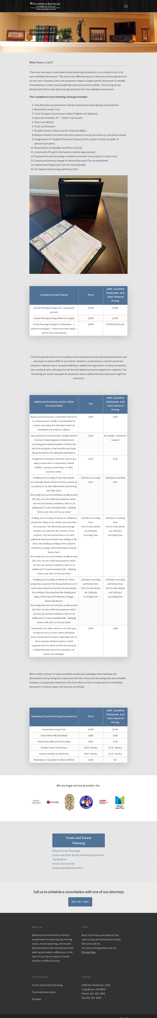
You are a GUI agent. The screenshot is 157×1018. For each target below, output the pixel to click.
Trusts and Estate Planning (47, 985)
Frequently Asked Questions (68, 867)
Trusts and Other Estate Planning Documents (78, 855)
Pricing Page (89, 952)
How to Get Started (63, 863)
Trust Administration (44, 992)
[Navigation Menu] (126, 6)
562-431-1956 (80, 901)
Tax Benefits (59, 859)
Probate (36, 999)
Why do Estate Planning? (66, 850)
